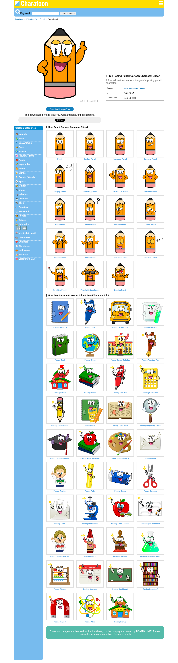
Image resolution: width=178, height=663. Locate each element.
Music (22, 190)
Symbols (23, 242)
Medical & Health (27, 233)
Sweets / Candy (27, 177)
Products (23, 198)
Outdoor (23, 186)
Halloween (24, 250)
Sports (22, 181)
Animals (23, 134)
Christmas (24, 246)
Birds (21, 138)
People (22, 216)
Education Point (32, 19)
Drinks (22, 173)
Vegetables (24, 164)
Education (24, 224)
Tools (21, 203)
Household (24, 211)
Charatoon (19, 19)
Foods (22, 168)
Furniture (23, 207)
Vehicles (23, 194)
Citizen (22, 220)
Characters (24, 237)
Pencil (42, 19)
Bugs (21, 147)
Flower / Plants (26, 156)
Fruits (22, 160)
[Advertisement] (135, 48)
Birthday (23, 254)
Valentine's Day (27, 259)
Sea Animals (25, 143)
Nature (22, 151)
